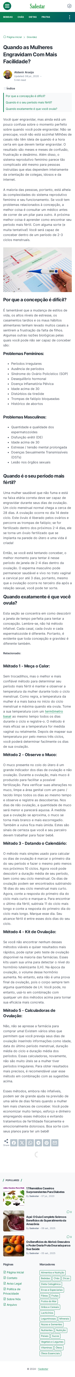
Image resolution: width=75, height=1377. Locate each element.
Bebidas (45, 1278)
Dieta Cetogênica (51, 1284)
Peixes (44, 1335)
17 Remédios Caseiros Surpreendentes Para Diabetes (45, 1190)
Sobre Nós (12, 1299)
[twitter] (22, 1142)
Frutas (54, 1295)
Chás (56, 1278)
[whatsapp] (30, 1142)
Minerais (64, 1318)
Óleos (59, 1347)
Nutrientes (47, 1330)
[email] (54, 1142)
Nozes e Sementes (51, 1324)
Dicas (66, 1278)
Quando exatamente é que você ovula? (31, 108)
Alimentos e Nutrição (52, 1272)
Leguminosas (48, 1318)
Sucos (55, 1335)
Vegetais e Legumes (52, 1341)
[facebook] (13, 1142)
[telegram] (38, 1142)
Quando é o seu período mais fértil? (29, 102)
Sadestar (43, 1368)
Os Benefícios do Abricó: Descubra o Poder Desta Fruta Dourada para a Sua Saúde (48, 1245)
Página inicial (13, 1272)
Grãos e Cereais (50, 1307)
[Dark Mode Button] (69, 6)
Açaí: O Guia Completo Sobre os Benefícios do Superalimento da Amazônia (46, 1220)
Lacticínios (47, 1312)
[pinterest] (46, 1142)
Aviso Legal (12, 1283)
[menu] (7, 6)
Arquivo (10, 1304)
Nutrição (61, 1330)
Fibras (44, 1295)
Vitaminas (46, 1347)
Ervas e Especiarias (52, 1289)
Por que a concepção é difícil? (25, 96)
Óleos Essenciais (50, 1353)
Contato (10, 1278)
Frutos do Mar (48, 1301)
